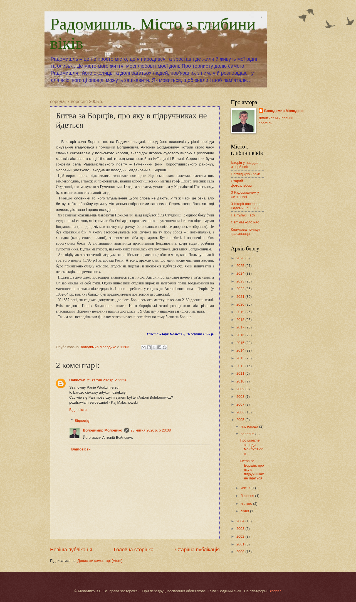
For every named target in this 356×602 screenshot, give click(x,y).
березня (248, 496)
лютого (247, 503)
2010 (240, 381)
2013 (240, 358)
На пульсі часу (243, 215)
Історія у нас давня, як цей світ (247, 164)
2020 (240, 304)
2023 (240, 281)
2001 (240, 544)
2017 (240, 327)
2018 (240, 320)
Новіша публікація (71, 549)
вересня (248, 434)
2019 (240, 312)
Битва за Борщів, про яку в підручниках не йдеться (252, 469)
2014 (240, 350)
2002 (240, 536)
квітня (246, 488)
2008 (240, 396)
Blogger (274, 591)
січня (245, 511)
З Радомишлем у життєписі (245, 194)
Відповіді (82, 420)
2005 (240, 420)
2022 (240, 289)
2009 (240, 389)
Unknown (77, 380)
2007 (240, 404)
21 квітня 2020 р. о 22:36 (107, 380)
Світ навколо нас (245, 222)
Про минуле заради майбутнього (251, 446)
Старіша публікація (197, 549)
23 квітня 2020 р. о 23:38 (151, 430)
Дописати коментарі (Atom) (100, 561)
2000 (240, 552)
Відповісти (77, 410)
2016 (240, 335)
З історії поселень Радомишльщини (246, 206)
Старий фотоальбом (241, 183)
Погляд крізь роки (245, 174)
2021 (240, 296)
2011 (240, 373)
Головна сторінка (134, 549)
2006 (240, 412)
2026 (240, 258)
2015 (240, 343)
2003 (240, 529)
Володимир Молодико (102, 430)
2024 (240, 273)
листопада (250, 426)
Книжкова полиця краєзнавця (245, 231)
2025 (240, 266)
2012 (240, 366)
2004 (240, 521)
